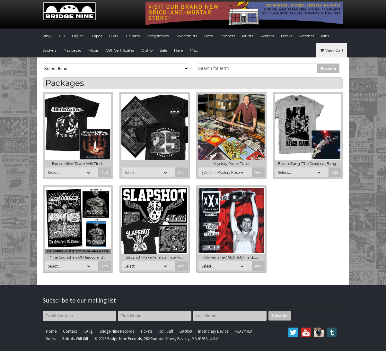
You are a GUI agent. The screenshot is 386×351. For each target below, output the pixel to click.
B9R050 (186, 331)
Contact (70, 331)
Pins (325, 35)
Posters (267, 35)
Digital (78, 35)
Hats (208, 35)
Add (104, 172)
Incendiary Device (213, 331)
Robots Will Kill (75, 338)
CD (62, 35)
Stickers (49, 50)
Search (328, 68)
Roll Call (166, 331)
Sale (163, 50)
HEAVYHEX (243, 331)
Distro (147, 50)
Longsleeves (158, 35)
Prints (247, 35)
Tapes (97, 35)
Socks (51, 338)
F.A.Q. (88, 331)
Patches (306, 35)
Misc (194, 50)
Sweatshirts (186, 35)
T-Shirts (132, 35)
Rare (178, 50)
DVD (113, 35)
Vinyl (47, 35)
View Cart (332, 50)
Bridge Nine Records (117, 331)
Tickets (146, 331)
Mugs (93, 50)
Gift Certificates (120, 50)
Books (286, 35)
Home (51, 331)
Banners (227, 35)
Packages (72, 50)
